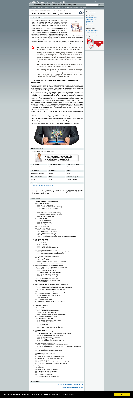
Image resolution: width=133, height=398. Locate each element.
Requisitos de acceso (91, 19)
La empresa (100, 1)
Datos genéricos (89, 21)
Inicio (95, 1)
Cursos (32, 10)
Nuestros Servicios (46, 4)
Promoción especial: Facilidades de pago (43, 185)
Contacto (74, 4)
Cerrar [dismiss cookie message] (122, 394)
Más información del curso (92, 30)
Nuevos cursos (37, 4)
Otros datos (88, 22)
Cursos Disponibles (56, 4)
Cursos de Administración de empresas (43, 10)
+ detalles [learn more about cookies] (70, 394)
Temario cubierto (90, 24)
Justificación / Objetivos (91, 17)
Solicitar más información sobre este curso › (70, 384)
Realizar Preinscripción (91, 32)
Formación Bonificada (66, 4)
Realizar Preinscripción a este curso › (72, 387)
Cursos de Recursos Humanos (60, 10)
